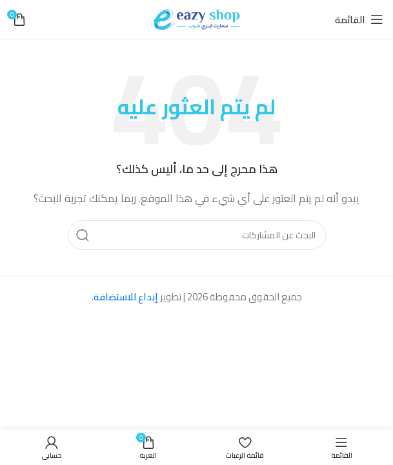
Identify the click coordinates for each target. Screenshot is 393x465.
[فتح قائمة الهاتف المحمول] (359, 19)
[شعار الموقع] (197, 18)
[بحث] (197, 235)
